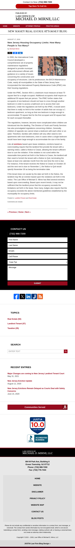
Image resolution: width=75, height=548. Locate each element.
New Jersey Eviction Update (20, 381)
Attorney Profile (33, 26)
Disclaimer (37, 493)
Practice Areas (52, 26)
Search (65, 351)
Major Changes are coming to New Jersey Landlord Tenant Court (36, 374)
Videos (19, 30)
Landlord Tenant (20, 198)
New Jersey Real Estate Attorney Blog (37, 16)
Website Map (37, 506)
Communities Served (34, 407)
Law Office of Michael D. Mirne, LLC (46, 538)
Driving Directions (35, 30)
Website (16, 26)
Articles (6, 30)
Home (5, 26)
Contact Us (53, 30)
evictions (18, 144)
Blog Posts (37, 520)
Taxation (13, 328)
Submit (37, 283)
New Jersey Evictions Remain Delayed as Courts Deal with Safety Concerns (37, 390)
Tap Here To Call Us (37, 6)
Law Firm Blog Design (36, 545)
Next (28, 212)
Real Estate (33, 198)
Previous (12, 212)
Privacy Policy (37, 499)
